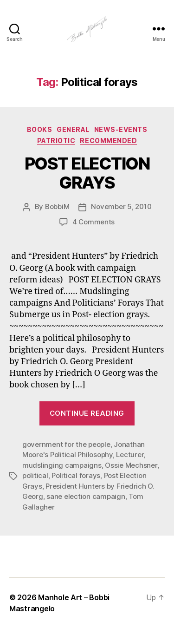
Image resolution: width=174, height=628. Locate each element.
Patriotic (56, 140)
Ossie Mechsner (131, 465)
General (73, 129)
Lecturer (129, 454)
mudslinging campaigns (62, 465)
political (35, 475)
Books (39, 129)
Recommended (108, 140)
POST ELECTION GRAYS (87, 173)
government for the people (66, 444)
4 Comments (93, 221)
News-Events (121, 129)
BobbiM (57, 206)
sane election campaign (85, 496)
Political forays (76, 475)
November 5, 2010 (121, 206)
